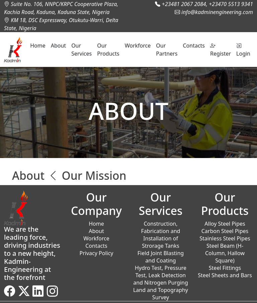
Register (220, 49)
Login (243, 49)
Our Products (108, 49)
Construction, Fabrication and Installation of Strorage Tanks (160, 234)
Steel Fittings (225, 268)
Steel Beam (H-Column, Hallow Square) (225, 253)
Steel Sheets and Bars (225, 275)
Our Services (81, 49)
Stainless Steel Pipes (224, 238)
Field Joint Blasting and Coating (161, 256)
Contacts (194, 45)
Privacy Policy (96, 253)
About (58, 45)
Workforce (138, 45)
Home (38, 45)
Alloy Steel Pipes (224, 223)
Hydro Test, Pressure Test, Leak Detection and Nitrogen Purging (160, 275)
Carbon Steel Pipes (225, 231)
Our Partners (166, 49)
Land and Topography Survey (160, 293)
